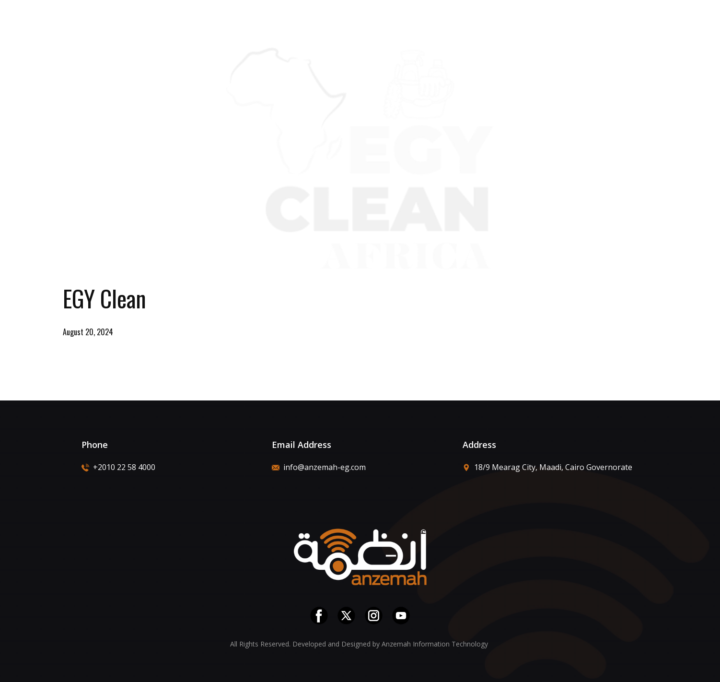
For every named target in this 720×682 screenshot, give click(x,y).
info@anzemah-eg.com (319, 467)
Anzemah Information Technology (436, 643)
